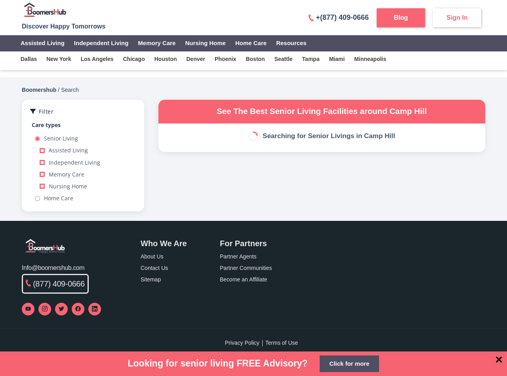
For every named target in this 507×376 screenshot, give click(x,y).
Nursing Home (205, 43)
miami (337, 59)
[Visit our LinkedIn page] (94, 309)
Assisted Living (43, 43)
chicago (134, 59)
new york (58, 59)
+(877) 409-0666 (339, 17)
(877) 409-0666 (55, 283)
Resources (291, 43)
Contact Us (154, 268)
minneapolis (370, 59)
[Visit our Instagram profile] (44, 309)
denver (196, 59)
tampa (311, 59)
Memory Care (156, 43)
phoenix (225, 59)
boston (255, 59)
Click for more (350, 363)
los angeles (97, 59)
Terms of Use (281, 343)
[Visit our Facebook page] (78, 309)
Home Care (251, 43)
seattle (283, 59)
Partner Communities (246, 268)
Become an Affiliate (243, 279)
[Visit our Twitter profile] (61, 309)
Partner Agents (238, 256)
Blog (401, 17)
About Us (152, 256)
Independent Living (101, 43)
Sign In (456, 17)
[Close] (499, 359)
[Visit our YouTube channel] (28, 309)
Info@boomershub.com (53, 267)
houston (165, 59)
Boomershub (39, 90)
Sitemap (151, 279)
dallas (29, 59)
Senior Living (56, 138)
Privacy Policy (242, 343)
